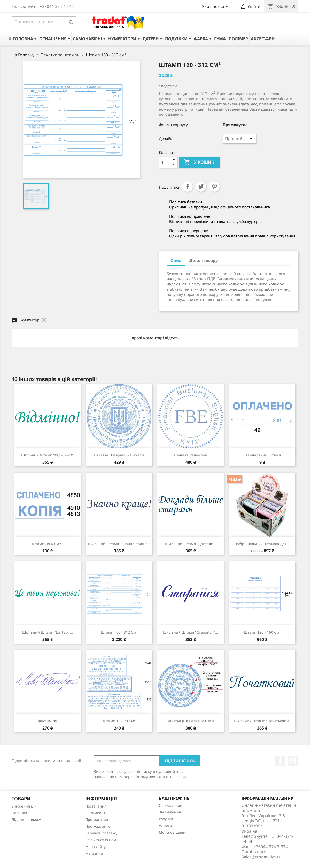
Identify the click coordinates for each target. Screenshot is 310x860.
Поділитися (187, 186)
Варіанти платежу (101, 833)
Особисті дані (171, 805)
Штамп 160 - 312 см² (119, 632)
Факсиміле (47, 720)
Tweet (201, 186)
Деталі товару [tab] (203, 260)
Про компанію (97, 826)
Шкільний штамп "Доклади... (190, 543)
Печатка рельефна (190, 455)
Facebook (280, 761)
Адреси (165, 825)
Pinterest (214, 186)
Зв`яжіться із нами (102, 839)
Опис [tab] (176, 260)
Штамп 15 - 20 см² (119, 720)
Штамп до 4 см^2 (47, 543)
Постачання (95, 806)
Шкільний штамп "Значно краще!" (119, 543)
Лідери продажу (26, 819)
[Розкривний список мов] (216, 7)
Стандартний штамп (262, 455)
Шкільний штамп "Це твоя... (47, 632)
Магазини (94, 853)
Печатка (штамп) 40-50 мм (190, 720)
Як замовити (96, 812)
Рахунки (166, 818)
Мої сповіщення (173, 832)
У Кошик (199, 162)
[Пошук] (44, 21)
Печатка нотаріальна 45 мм (119, 455)
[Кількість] (165, 162)
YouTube (293, 761)
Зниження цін (24, 806)
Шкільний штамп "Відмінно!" (47, 455)
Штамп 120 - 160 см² (262, 632)
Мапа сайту (95, 846)
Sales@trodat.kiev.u (261, 857)
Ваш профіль (174, 798)
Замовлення (170, 812)
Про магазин (96, 819)
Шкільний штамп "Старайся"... (190, 632)
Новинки (19, 812)
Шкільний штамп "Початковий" (262, 720)
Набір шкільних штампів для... (262, 543)
